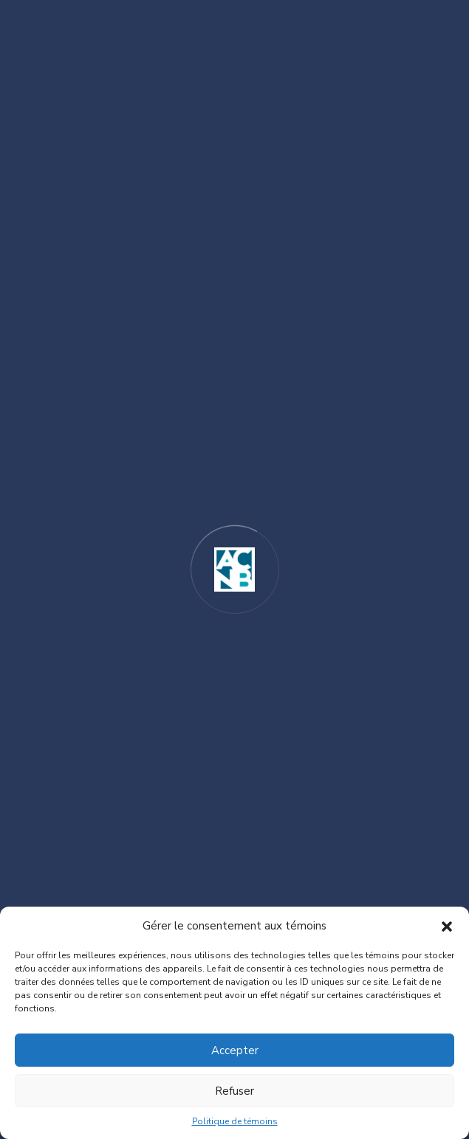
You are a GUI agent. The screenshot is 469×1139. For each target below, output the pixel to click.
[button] (446, 925)
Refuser (234, 1091)
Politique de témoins (235, 1121)
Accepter (235, 1050)
